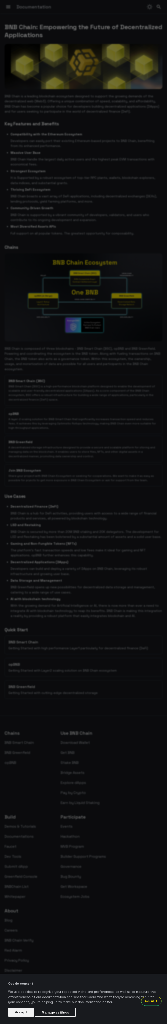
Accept (21, 1012)
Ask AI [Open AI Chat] (152, 1001)
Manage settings (55, 1012)
